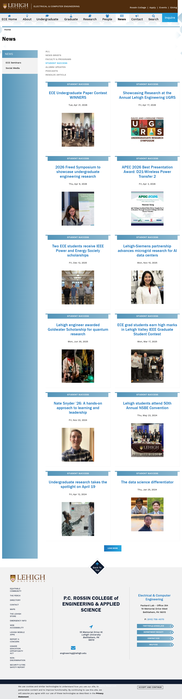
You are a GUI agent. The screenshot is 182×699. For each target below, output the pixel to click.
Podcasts (52, 71)
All (48, 51)
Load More (113, 548)
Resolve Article (56, 74)
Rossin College (142, 7)
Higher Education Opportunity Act (16, 650)
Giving (177, 7)
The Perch (15, 596)
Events (167, 7)
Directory (15, 600)
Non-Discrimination (17, 659)
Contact (14, 605)
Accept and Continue (150, 687)
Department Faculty (153, 632)
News (9, 54)
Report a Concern (14, 640)
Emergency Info (18, 621)
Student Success (56, 63)
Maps (12, 609)
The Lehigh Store (15, 615)
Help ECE (153, 645)
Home (7, 29)
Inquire (174, 17)
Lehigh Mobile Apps (17, 633)
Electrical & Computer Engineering (57, 6)
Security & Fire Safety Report (17, 666)
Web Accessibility (17, 626)
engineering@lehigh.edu (73, 653)
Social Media (13, 68)
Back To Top (97, 568)
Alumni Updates (56, 67)
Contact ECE (153, 638)
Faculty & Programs (58, 59)
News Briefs (53, 55)
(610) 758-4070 (155, 619)
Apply (157, 7)
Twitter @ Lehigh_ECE (153, 626)
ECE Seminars (13, 62)
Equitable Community (15, 590)
